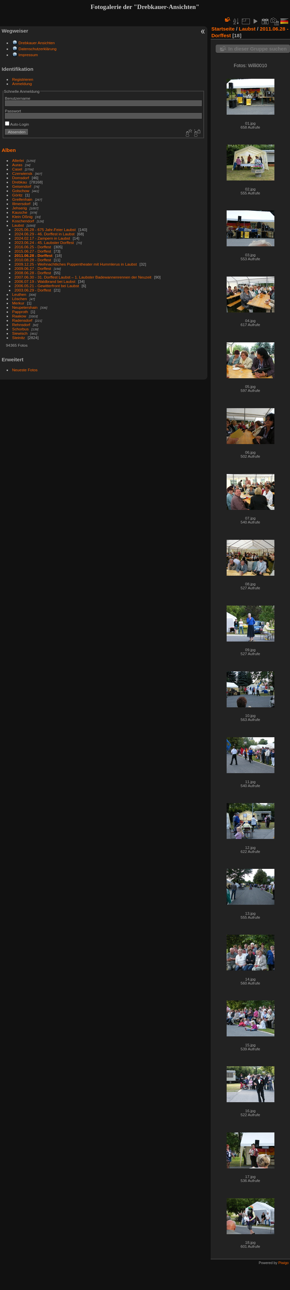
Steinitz (18, 337)
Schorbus (20, 329)
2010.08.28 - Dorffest (33, 260)
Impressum (28, 55)
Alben (9, 150)
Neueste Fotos (25, 370)
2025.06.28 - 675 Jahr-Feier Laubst (45, 229)
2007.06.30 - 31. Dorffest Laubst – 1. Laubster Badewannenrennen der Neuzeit (83, 277)
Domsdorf (20, 178)
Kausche (20, 212)
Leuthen (19, 294)
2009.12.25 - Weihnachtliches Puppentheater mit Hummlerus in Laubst (76, 264)
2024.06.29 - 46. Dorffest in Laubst (45, 234)
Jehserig (19, 208)
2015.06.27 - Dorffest (33, 251)
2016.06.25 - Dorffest (33, 247)
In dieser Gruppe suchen (257, 49)
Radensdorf (22, 320)
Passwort (13, 111)
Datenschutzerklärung (37, 49)
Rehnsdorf (21, 324)
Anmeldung (22, 83)
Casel (17, 169)
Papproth (20, 311)
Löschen (19, 298)
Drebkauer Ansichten (37, 43)
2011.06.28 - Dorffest (33, 255)
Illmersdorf (21, 203)
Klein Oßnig (22, 216)
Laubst (18, 225)
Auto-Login (17, 124)
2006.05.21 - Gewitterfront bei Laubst (47, 286)
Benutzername (18, 98)
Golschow (21, 190)
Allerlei (18, 160)
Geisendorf (22, 186)
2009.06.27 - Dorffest (33, 268)
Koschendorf (23, 221)
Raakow (19, 316)
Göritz (17, 195)
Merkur (18, 303)
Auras (17, 165)
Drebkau (19, 182)
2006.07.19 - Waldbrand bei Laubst (45, 281)
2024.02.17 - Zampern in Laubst (42, 238)
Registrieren (22, 79)
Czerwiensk (22, 173)
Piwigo (283, 1263)
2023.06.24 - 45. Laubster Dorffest (44, 242)
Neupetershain (25, 307)
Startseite (223, 29)
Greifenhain (22, 199)
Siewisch (20, 333)
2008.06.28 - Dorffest (33, 273)
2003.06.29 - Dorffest (33, 290)
